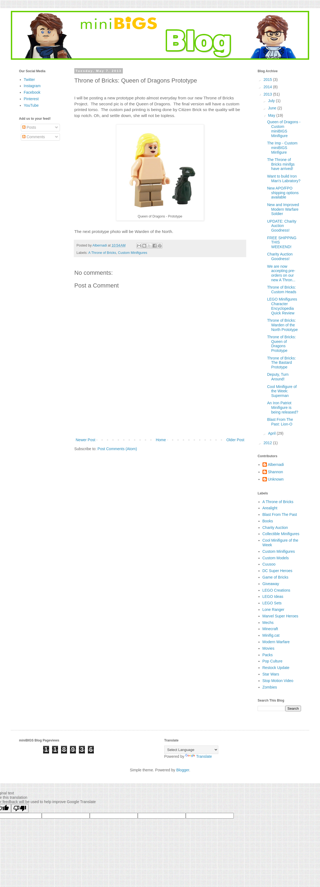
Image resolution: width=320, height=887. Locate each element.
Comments (33, 137)
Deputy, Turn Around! (278, 376)
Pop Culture (273, 661)
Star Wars (271, 674)
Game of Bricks (276, 577)
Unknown (276, 479)
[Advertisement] (160, 421)
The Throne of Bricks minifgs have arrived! (281, 164)
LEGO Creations (276, 590)
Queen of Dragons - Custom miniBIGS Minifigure (283, 129)
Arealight (270, 508)
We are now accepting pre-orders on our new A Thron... (281, 273)
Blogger (182, 770)
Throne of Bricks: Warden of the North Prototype (282, 325)
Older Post (235, 440)
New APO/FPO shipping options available (283, 193)
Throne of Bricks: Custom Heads (281, 289)
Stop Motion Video (278, 680)
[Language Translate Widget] (191, 750)
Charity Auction (275, 527)
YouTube (31, 105)
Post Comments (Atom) (117, 449)
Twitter (29, 79)
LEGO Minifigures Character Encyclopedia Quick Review (282, 306)
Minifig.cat (271, 635)
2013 (268, 94)
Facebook (32, 92)
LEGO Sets (272, 603)
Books (268, 521)
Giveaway (271, 584)
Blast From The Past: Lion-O (280, 421)
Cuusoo (269, 564)
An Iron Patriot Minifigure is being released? (282, 407)
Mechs (268, 622)
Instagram (32, 86)
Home (161, 440)
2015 (268, 79)
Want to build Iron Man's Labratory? (283, 178)
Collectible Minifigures (281, 534)
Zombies (270, 687)
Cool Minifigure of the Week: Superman (282, 391)
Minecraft (270, 629)
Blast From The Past (280, 514)
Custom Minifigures (132, 253)
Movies (268, 648)
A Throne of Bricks (102, 253)
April (272, 433)
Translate (198, 756)
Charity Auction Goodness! (280, 256)
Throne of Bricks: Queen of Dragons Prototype (281, 344)
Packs (268, 655)
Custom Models (276, 558)
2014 (268, 87)
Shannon (275, 472)
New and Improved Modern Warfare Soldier (283, 209)
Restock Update (276, 667)
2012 (268, 443)
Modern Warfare (276, 642)
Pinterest (31, 99)
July (272, 101)
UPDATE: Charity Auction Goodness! (281, 226)
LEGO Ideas (273, 596)
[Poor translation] (19, 808)
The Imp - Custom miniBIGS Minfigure (282, 147)
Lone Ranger (273, 609)
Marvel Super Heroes (280, 616)
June (272, 108)
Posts (29, 127)
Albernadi (276, 464)
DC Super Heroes (278, 571)
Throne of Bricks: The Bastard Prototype (281, 363)
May (272, 115)
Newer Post (85, 440)
